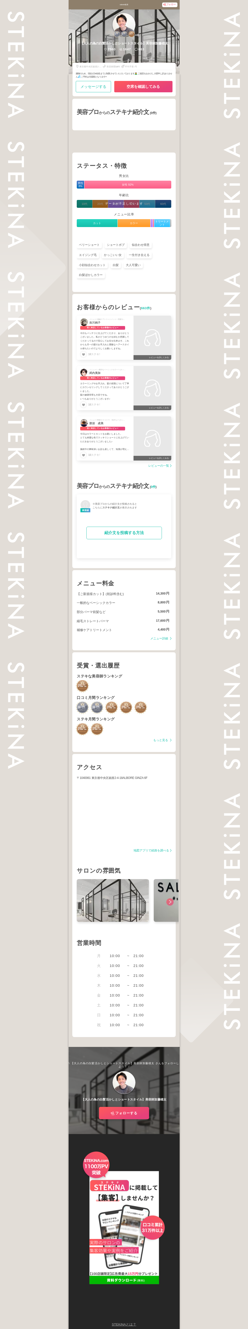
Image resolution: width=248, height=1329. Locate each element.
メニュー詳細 (159, 638)
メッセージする (93, 86)
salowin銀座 (124, 4)
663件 (145, 308)
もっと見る (161, 740)
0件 (153, 487)
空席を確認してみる (143, 86)
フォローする (126, 1113)
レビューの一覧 (158, 465)
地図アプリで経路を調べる (151, 850)
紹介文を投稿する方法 (124, 533)
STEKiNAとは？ (124, 1324)
